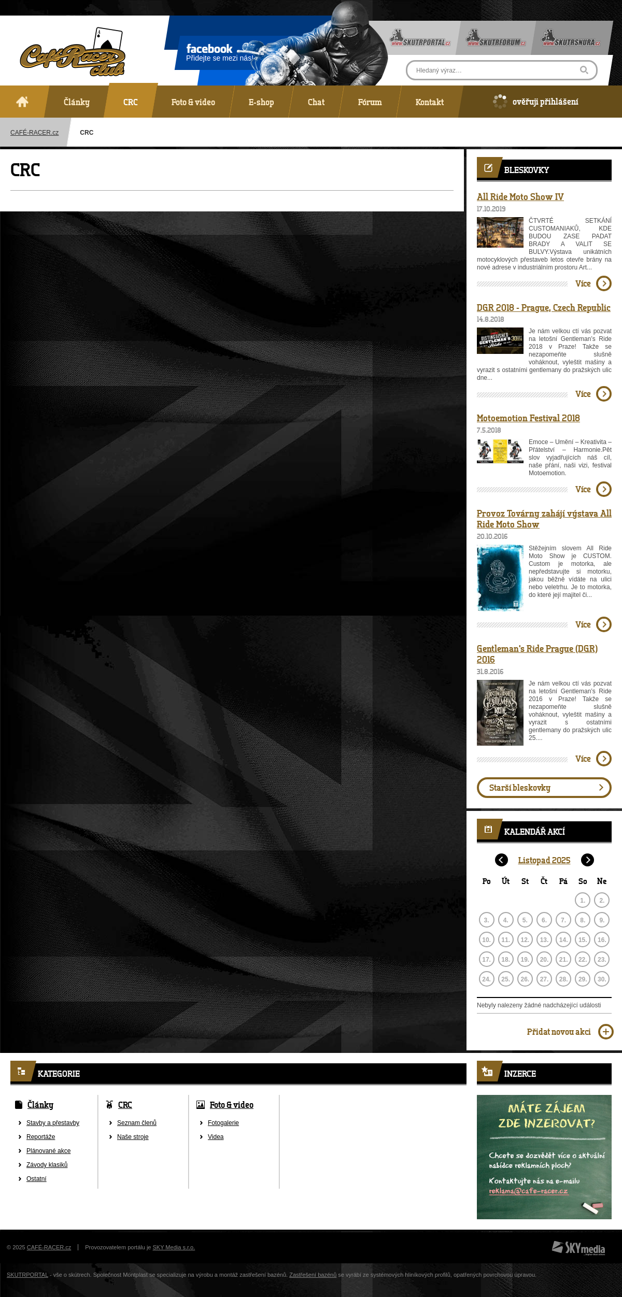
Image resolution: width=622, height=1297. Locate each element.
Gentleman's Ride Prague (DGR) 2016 (537, 654)
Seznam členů (137, 1123)
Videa (215, 1137)
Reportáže (40, 1137)
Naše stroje (133, 1137)
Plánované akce (48, 1151)
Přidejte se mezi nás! (219, 54)
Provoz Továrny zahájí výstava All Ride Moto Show (544, 518)
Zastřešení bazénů (312, 1275)
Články (40, 1104)
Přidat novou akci (559, 1031)
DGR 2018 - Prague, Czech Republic (544, 307)
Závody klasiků (46, 1164)
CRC (125, 1104)
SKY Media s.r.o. (174, 1247)
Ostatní (36, 1178)
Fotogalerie (223, 1123)
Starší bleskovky (519, 787)
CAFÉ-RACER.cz (49, 1247)
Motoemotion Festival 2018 (528, 417)
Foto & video (231, 1104)
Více (583, 283)
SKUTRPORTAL (27, 1275)
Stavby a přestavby (52, 1123)
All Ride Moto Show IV (520, 196)
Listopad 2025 (544, 859)
